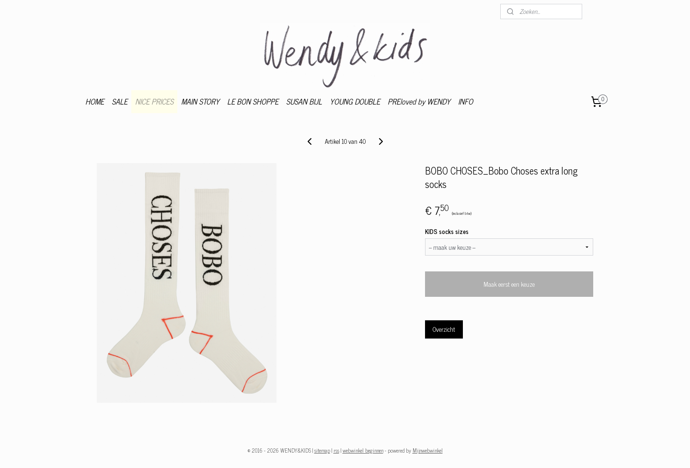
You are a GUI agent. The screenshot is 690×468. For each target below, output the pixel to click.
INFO (465, 101)
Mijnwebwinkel (428, 450)
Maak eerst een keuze (509, 284)
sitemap (322, 450)
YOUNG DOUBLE (355, 101)
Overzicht (444, 329)
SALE (119, 101)
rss (336, 450)
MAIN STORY (200, 101)
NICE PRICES (154, 101)
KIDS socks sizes (447, 231)
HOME (94, 101)
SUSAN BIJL (304, 101)
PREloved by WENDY (419, 101)
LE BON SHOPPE (252, 101)
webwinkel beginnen (363, 450)
